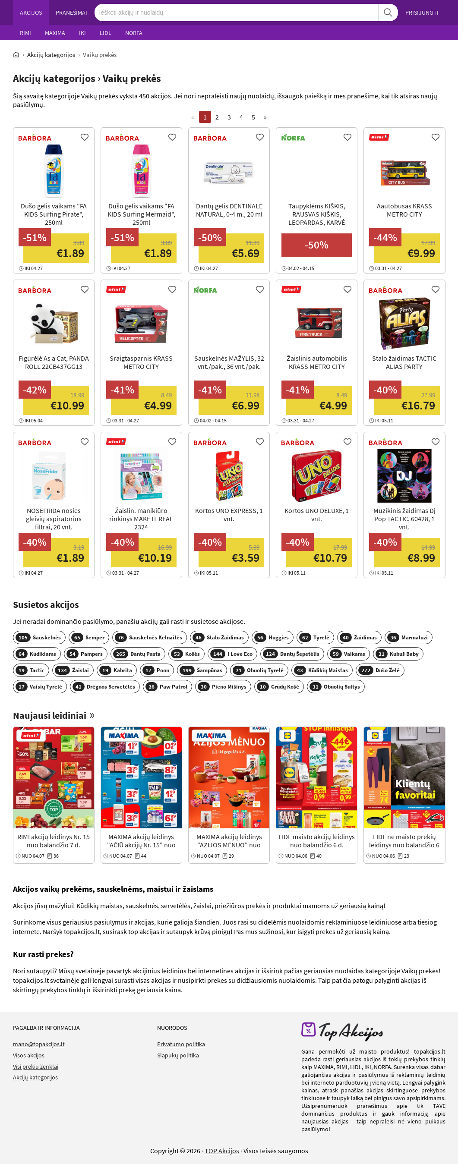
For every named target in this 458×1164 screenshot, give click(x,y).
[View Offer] (54, 207)
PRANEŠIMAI (71, 12)
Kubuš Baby (397, 654)
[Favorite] (84, 137)
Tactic (30, 670)
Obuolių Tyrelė (258, 670)
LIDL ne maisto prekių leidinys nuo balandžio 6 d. (404, 844)
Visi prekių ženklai (35, 1066)
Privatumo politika (181, 1044)
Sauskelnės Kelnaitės (148, 637)
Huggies (271, 637)
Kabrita (115, 670)
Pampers (84, 654)
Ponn (155, 670)
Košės (185, 654)
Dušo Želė (379, 670)
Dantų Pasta (137, 654)
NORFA (133, 33)
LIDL (105, 33)
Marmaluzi (407, 637)
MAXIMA (55, 33)
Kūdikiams (36, 654)
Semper (87, 637)
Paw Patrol (166, 686)
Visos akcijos (28, 1055)
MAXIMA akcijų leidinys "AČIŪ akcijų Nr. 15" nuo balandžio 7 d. (141, 844)
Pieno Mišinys (222, 686)
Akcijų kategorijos (51, 54)
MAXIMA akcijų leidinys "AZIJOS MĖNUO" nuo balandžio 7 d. (229, 844)
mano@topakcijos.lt (39, 1044)
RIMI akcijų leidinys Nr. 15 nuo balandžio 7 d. (53, 840)
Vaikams (347, 654)
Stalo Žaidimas (218, 637)
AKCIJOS (31, 12)
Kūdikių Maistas (321, 670)
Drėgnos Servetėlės (104, 686)
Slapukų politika (178, 1055)
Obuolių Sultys (335, 686)
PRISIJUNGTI (422, 12)
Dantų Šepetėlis (291, 654)
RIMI (25, 33)
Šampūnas (201, 670)
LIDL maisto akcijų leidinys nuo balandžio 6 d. (316, 840)
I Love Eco (231, 654)
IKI (82, 33)
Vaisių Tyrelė (39, 686)
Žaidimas (358, 637)
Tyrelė (314, 637)
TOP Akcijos (222, 1150)
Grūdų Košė (278, 686)
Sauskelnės (38, 637)
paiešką (315, 95)
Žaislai (72, 670)
